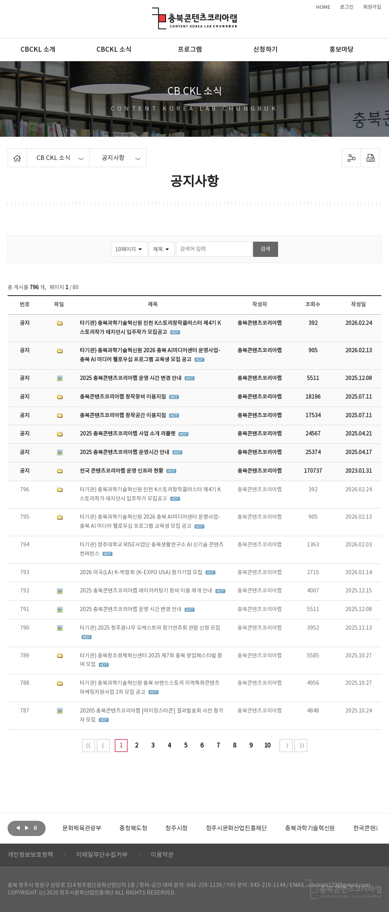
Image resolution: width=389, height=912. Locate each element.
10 (267, 745)
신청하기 (265, 50)
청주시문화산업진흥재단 (236, 828)
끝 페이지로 (300, 745)
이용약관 (162, 855)
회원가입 (372, 7)
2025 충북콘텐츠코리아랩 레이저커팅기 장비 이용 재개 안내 (146, 591)
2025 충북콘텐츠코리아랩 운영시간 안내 (125, 453)
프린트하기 (370, 157)
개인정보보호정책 (30, 855)
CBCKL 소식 (113, 50)
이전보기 (18, 827)
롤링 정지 (35, 827)
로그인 (347, 7)
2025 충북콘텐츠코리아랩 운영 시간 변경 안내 (131, 378)
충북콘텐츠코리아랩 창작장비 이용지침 (123, 397)
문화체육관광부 (81, 828)
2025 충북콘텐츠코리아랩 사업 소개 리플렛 (128, 434)
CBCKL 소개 (38, 50)
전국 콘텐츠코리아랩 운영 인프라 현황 (122, 471)
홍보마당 (341, 50)
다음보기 (26, 827)
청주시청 (176, 828)
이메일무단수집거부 (102, 855)
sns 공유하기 (351, 157)
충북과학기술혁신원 (310, 828)
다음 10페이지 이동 (286, 745)
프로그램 (190, 50)
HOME (323, 7)
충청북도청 (133, 828)
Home (9, 153)
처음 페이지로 (88, 745)
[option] (81, 828)
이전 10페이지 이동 (103, 745)
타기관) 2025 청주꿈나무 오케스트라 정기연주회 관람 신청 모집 (150, 628)
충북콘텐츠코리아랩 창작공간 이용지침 (123, 416)
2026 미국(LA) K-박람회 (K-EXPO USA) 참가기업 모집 (142, 573)
